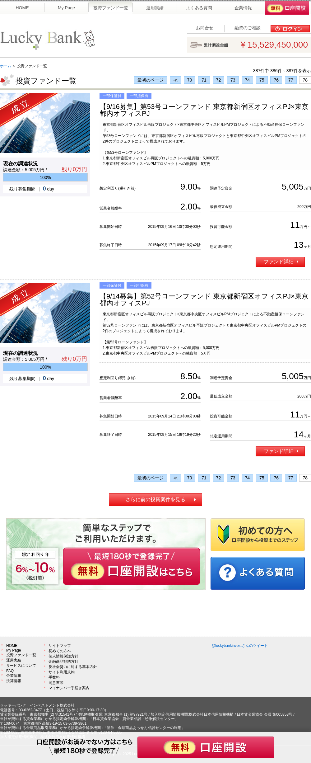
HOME (11, 645)
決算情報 (13, 681)
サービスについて (21, 665)
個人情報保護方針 (63, 656)
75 (261, 80)
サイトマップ (60, 645)
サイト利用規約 (62, 672)
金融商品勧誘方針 (63, 661)
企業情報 (13, 675)
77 (290, 80)
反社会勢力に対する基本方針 (73, 667)
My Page (13, 650)
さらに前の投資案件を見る (155, 499)
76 (276, 80)
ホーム (5, 66)
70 (189, 80)
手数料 (54, 677)
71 (204, 80)
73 (232, 80)
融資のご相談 (247, 27)
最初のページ (150, 80)
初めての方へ (60, 651)
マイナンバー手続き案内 (69, 688)
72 (218, 80)
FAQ (10, 671)
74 (247, 80)
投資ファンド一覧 (21, 655)
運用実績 (13, 660)
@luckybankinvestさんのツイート (239, 645)
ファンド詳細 (281, 261)
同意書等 (56, 683)
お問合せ (204, 27)
